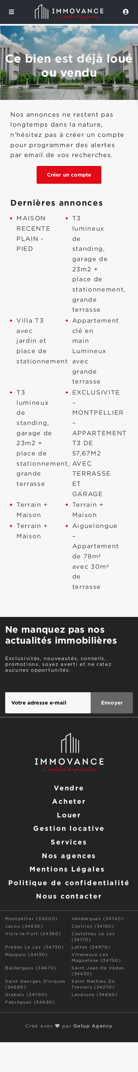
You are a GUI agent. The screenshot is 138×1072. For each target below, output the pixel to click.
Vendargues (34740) (98, 919)
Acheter (69, 801)
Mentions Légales (67, 869)
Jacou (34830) (24, 926)
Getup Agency (92, 1026)
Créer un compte (69, 175)
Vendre (69, 787)
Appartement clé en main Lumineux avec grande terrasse (95, 351)
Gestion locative (68, 828)
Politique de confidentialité (69, 882)
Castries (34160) (93, 926)
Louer (69, 814)
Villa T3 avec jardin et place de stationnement (42, 341)
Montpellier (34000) (31, 919)
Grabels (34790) (26, 995)
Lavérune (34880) (95, 995)
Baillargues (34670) (31, 968)
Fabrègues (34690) (30, 1002)
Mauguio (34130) (26, 955)
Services (69, 841)
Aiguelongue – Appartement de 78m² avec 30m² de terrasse (95, 557)
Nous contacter (69, 896)
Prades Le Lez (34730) (34, 947)
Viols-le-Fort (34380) (33, 934)
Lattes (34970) (91, 947)
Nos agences (69, 855)
